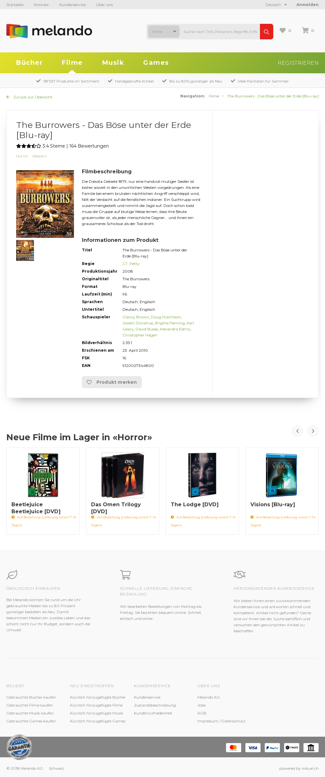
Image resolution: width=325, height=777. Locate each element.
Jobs (201, 705)
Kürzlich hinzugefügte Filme (96, 705)
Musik (113, 62)
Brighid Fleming (170, 323)
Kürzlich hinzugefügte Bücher (98, 697)
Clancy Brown (136, 317)
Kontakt (41, 4)
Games (156, 62)
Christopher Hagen (140, 335)
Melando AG (208, 697)
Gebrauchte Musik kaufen (30, 713)
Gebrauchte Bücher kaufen (31, 697)
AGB (201, 713)
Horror (22, 156)
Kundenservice (72, 4)
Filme (72, 62)
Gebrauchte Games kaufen (31, 721)
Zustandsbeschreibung (155, 705)
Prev (297, 431)
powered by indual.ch (299, 768)
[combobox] (164, 31)
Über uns (104, 4)
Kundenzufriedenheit (153, 713)
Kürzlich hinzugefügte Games (97, 721)
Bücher (29, 62)
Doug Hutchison (166, 317)
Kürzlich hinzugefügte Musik (96, 713)
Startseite (14, 4)
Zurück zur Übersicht (29, 97)
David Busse (147, 329)
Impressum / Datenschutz (221, 721)
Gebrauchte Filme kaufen (29, 705)
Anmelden (307, 4)
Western (39, 156)
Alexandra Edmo (175, 329)
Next (313, 431)
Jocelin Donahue (138, 323)
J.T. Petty (131, 263)
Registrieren (298, 63)
